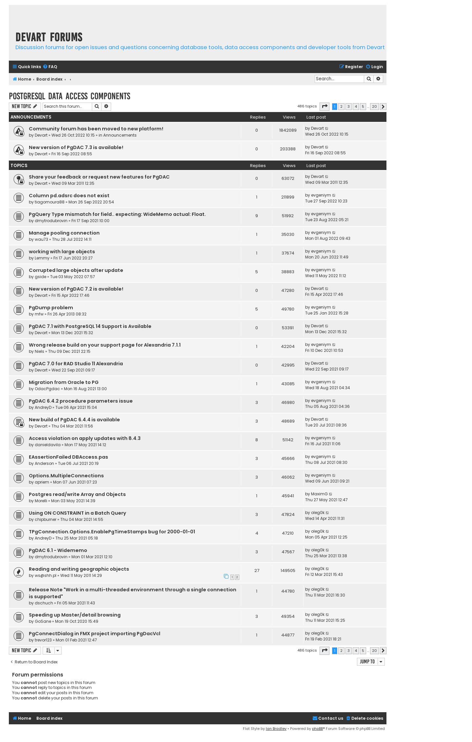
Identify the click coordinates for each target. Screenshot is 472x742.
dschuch (44, 603)
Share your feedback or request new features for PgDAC (99, 177)
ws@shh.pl (45, 575)
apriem (42, 482)
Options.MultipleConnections (66, 475)
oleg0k (317, 512)
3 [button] (348, 106)
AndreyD (43, 407)
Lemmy (42, 258)
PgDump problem (51, 307)
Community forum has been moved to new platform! (96, 128)
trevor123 (43, 640)
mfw (39, 314)
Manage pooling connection (64, 233)
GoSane (43, 621)
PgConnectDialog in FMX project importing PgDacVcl (94, 633)
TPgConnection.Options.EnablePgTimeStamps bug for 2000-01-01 (112, 531)
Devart (41, 135)
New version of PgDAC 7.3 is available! (76, 147)
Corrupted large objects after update (76, 270)
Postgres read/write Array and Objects (77, 494)
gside (40, 276)
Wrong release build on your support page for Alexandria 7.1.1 (105, 345)
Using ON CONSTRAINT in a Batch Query (77, 513)
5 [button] (363, 106)
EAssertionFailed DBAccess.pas (68, 457)
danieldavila (48, 444)
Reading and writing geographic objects (79, 569)
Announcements (120, 135)
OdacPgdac (47, 388)
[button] (324, 106)
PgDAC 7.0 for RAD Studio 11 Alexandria (76, 363)
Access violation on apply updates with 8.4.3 (85, 438)
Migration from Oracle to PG (64, 382)
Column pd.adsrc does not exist (69, 195)
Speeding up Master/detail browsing (75, 615)
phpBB (317, 728)
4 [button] (356, 106)
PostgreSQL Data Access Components (69, 96)
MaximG (319, 494)
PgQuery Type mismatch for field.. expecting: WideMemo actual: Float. (117, 214)
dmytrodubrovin (51, 220)
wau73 (41, 239)
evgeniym (321, 195)
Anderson (44, 463)
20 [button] (374, 106)
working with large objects (62, 251)
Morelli (41, 501)
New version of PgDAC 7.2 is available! (76, 289)
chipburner (45, 519)
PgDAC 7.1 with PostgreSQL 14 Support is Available (90, 326)
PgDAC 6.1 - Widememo (58, 550)
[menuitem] (50, 67)
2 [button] (341, 106)
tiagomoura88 (50, 202)
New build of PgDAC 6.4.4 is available (74, 419)
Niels (39, 351)
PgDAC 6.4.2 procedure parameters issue (81, 401)
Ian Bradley (276, 728)
